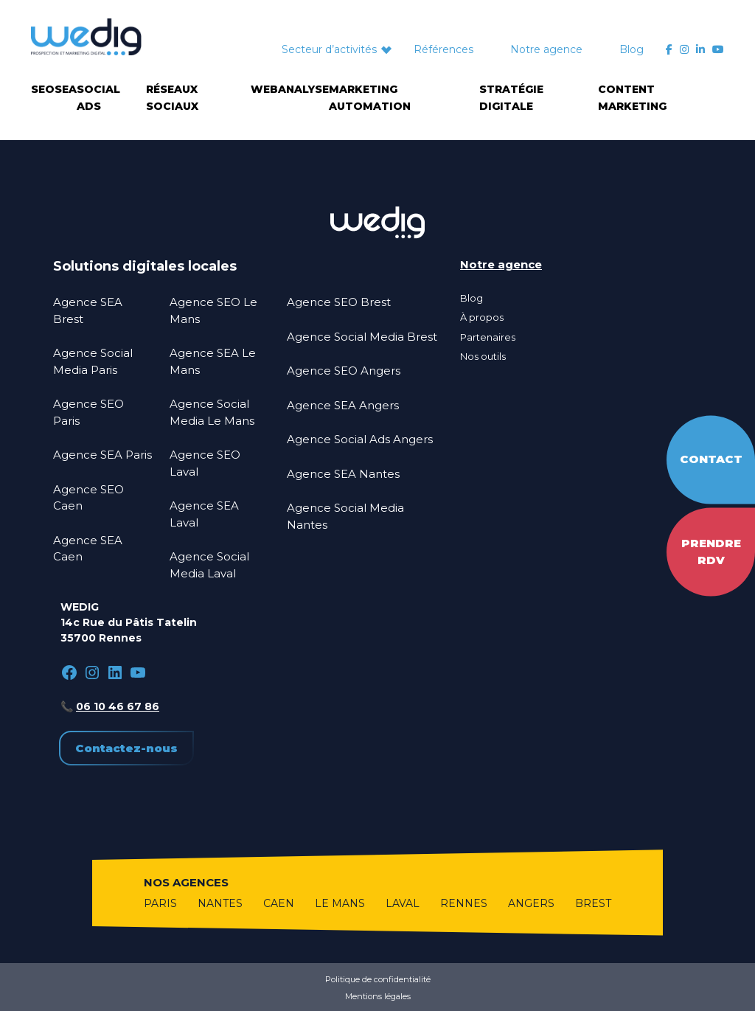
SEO (43, 89)
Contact (711, 459)
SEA (66, 89)
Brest (593, 903)
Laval (403, 903)
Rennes (463, 903)
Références (443, 49)
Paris (160, 903)
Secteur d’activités (329, 49)
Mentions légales (378, 996)
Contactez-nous (126, 748)
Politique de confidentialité (378, 979)
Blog (631, 49)
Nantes (220, 903)
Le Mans (340, 903)
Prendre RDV (711, 551)
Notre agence (546, 49)
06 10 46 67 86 (117, 706)
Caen (278, 903)
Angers (531, 903)
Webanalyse (290, 89)
